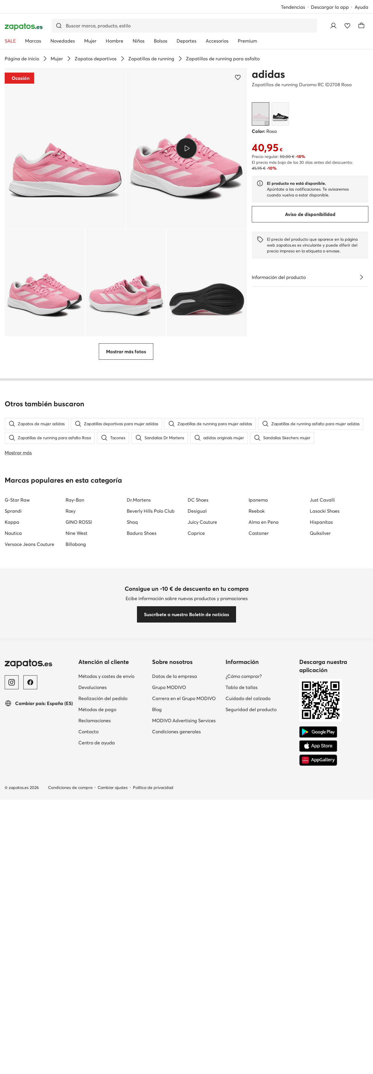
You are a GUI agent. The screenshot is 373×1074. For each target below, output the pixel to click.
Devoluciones (92, 687)
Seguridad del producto (251, 709)
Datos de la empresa (174, 676)
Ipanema (258, 500)
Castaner (259, 533)
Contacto (88, 731)
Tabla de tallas (242, 687)
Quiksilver (320, 533)
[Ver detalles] (361, 277)
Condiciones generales (176, 731)
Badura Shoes (141, 533)
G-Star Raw (17, 500)
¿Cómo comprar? (244, 676)
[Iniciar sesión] (333, 26)
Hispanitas (321, 522)
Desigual (197, 511)
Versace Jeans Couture (29, 544)
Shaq (132, 522)
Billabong (76, 544)
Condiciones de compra (70, 787)
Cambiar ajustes (113, 787)
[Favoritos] (347, 26)
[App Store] (318, 746)
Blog (157, 709)
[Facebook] (30, 682)
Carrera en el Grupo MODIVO (184, 698)
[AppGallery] (318, 760)
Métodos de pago (97, 709)
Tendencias (293, 7)
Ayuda (361, 7)
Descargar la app (330, 7)
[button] (65, 148)
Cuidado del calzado (248, 698)
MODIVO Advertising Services (184, 720)
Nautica (13, 533)
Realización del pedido (102, 698)
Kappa (12, 522)
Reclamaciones (94, 720)
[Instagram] (12, 682)
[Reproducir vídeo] (186, 148)
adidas (268, 74)
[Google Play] (318, 732)
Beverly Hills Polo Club (151, 511)
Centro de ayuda (96, 743)
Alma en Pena (264, 522)
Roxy (70, 511)
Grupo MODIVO (169, 687)
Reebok (257, 511)
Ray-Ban (75, 500)
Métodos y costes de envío (106, 676)
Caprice (196, 533)
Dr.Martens (139, 500)
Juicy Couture (202, 522)
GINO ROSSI (79, 522)
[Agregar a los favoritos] (238, 77)
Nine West (76, 533)
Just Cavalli (322, 500)
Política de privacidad (153, 787)
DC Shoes (198, 500)
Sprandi (13, 511)
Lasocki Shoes (324, 511)
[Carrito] (361, 26)
